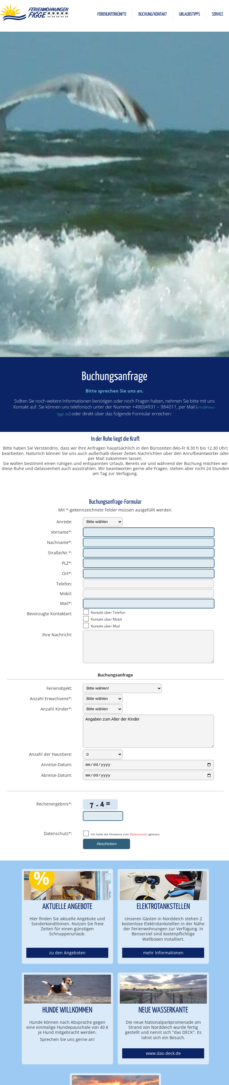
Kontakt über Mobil (106, 619)
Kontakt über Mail (105, 626)
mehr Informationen (163, 954)
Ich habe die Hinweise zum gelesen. (125, 836)
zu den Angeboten (67, 954)
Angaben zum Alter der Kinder (148, 731)
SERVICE (217, 14)
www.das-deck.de (163, 1055)
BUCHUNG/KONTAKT (152, 14)
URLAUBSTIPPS (189, 14)
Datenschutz (139, 836)
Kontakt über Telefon (108, 612)
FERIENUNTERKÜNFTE (111, 14)
